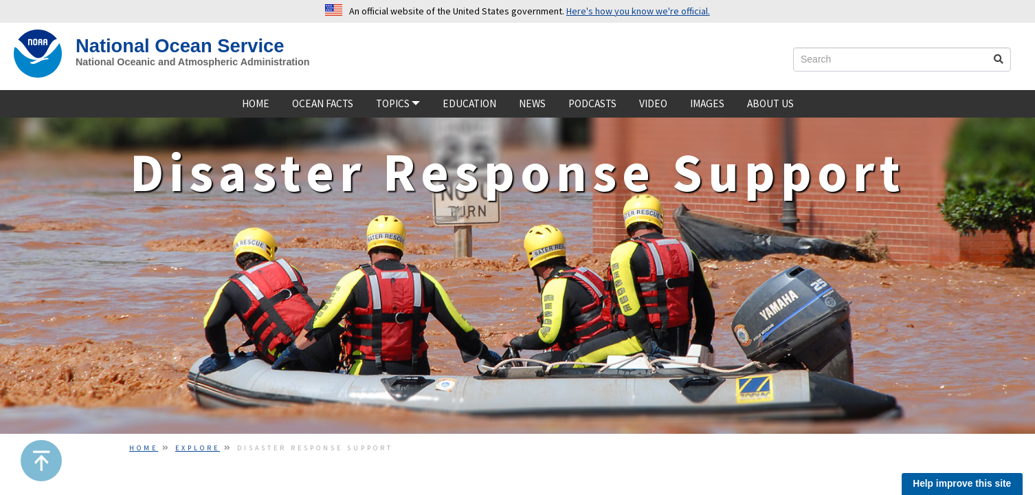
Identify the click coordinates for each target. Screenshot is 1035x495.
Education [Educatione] (469, 103)
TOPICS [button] (398, 103)
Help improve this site (962, 483)
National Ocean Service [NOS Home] (180, 45)
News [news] (532, 103)
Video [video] (653, 103)
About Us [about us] (770, 103)
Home (143, 447)
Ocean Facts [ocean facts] (322, 103)
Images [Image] (707, 103)
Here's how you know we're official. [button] (638, 11)
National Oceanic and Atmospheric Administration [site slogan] (193, 61)
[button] (41, 460)
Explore (197, 447)
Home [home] (255, 103)
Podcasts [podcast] (592, 103)
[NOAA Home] (38, 54)
